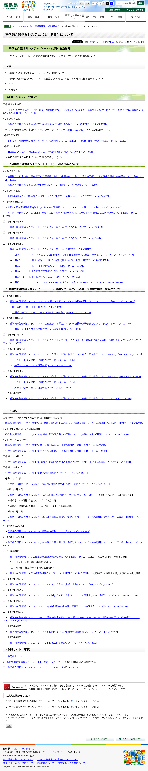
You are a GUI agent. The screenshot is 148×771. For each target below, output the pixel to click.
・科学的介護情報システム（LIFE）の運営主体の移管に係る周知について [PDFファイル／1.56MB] (56, 124)
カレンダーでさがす (135, 10)
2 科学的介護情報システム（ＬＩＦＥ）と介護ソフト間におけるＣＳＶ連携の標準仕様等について (63, 289)
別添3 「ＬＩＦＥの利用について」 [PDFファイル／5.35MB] (49, 266)
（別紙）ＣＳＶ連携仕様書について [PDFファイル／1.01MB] (45, 382)
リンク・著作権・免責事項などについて (57, 759)
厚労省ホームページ (18, 656)
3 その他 (11, 410)
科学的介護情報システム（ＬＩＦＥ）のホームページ (35, 667)
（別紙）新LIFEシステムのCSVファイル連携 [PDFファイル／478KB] (47, 329)
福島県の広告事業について (71, 763)
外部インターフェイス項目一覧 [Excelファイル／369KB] (43, 387)
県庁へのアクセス (23, 748)
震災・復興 (33, 17)
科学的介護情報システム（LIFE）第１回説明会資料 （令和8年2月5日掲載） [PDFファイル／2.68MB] (57, 451)
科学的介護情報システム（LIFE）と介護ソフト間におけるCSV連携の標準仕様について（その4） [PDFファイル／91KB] (72, 323)
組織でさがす (115, 10)
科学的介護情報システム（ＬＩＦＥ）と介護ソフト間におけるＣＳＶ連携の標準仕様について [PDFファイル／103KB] (71, 398)
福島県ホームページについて (18, 763)
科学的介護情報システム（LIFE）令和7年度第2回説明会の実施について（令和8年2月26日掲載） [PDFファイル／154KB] (67, 434)
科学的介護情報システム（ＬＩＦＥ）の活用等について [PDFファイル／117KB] (51, 249)
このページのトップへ (130, 739)
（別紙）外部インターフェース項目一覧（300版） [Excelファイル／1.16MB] (51, 312)
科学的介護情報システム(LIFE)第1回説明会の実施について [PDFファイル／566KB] (52, 557)
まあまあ (65, 701)
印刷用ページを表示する (101, 42)
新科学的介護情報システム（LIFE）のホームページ (33, 662)
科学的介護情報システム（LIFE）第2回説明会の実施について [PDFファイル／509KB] (52, 495)
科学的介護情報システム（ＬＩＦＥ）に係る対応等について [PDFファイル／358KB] (53, 643)
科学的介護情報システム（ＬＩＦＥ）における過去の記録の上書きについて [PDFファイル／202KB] (61, 584)
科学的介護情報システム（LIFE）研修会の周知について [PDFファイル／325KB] (46, 473)
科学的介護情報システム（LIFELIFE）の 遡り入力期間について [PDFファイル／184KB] (53, 185)
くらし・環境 (13, 17)
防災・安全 (54, 17)
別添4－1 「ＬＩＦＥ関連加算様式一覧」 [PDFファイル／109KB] (49, 271)
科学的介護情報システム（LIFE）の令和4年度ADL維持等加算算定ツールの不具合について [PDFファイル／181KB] (69, 606)
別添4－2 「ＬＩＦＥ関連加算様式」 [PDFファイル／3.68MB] (47, 277)
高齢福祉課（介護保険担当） (48, 26)
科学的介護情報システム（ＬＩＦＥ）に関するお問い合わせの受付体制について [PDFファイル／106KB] (64, 631)
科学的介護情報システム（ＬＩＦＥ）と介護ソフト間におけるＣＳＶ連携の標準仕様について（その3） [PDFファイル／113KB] (76, 354)
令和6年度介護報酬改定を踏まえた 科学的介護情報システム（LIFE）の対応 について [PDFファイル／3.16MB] (64, 207)
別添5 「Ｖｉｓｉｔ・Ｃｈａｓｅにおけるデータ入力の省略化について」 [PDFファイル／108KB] (68, 282)
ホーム (15, 26)
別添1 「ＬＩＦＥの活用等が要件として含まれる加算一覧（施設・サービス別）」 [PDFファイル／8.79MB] (74, 254)
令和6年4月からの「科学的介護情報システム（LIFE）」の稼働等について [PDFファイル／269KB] (58, 196)
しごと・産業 (115, 17)
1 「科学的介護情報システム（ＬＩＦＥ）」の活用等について (42, 164)
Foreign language (64, 6)
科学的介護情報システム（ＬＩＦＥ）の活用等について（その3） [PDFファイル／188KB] (56, 227)
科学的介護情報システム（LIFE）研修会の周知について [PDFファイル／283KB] (49, 531)
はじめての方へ (64, 4)
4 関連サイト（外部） (19, 649)
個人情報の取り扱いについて (18, 759)
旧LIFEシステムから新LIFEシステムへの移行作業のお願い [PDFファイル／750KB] (50, 152)
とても (53, 701)
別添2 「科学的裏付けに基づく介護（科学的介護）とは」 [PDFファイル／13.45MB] (61, 260)
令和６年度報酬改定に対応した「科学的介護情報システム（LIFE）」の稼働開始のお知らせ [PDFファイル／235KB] (67, 141)
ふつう (76, 701)
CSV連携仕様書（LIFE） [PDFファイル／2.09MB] (37, 307)
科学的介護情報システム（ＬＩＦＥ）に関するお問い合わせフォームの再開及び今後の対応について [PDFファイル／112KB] (74, 595)
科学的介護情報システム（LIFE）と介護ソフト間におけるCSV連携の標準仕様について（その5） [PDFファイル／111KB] (72, 301)
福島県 (11, 6)
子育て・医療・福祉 (74, 17)
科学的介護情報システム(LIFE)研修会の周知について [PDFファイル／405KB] (49, 573)
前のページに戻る (100, 739)
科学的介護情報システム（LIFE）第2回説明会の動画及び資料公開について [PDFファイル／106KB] (59, 484)
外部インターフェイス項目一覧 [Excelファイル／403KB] (43, 365)
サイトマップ (64, 9)
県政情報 (135, 17)
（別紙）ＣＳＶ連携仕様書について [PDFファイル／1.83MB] (45, 360)
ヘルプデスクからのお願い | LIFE (73, 129)
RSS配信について (45, 763)
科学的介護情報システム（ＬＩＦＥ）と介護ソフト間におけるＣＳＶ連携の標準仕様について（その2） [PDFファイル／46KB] (75, 376)
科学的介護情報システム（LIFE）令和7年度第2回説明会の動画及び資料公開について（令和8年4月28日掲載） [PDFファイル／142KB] (74, 423)
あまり (87, 701)
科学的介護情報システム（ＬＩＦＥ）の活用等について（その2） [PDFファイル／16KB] (55, 238)
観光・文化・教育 (95, 17)
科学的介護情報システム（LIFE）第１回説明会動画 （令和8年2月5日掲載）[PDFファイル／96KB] (55, 445)
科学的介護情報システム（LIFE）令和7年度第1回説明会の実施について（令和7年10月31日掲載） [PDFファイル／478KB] (68, 462)
